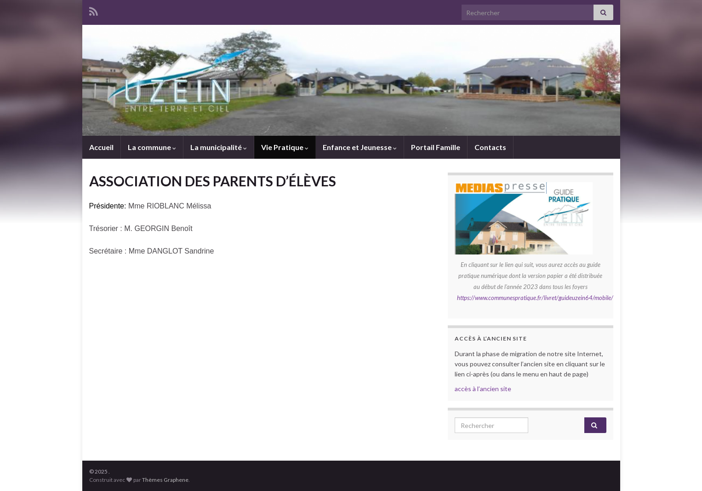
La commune (152, 147)
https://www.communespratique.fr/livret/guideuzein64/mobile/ (535, 297)
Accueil (101, 147)
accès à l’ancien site (483, 389)
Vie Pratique (284, 147)
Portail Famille (435, 147)
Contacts (490, 147)
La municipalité (218, 147)
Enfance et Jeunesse (360, 147)
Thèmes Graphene (165, 479)
